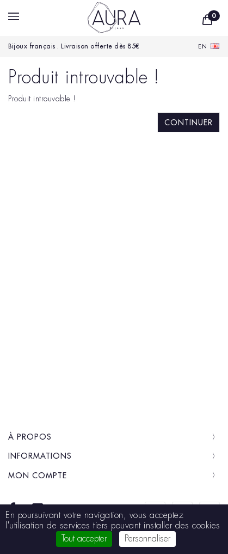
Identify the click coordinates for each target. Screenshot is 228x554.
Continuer (188, 122)
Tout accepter (84, 538)
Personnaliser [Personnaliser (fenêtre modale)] (147, 538)
